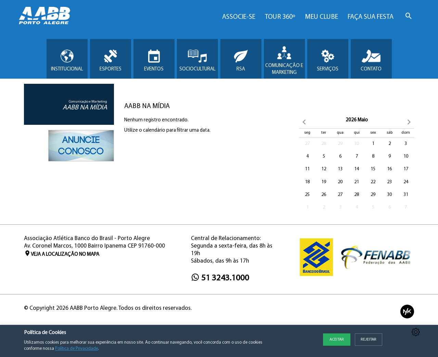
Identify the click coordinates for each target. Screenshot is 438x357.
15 (373, 169)
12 (323, 169)
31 (405, 194)
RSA (241, 61)
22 (373, 182)
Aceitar (337, 340)
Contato (371, 61)
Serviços (327, 61)
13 (340, 169)
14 (356, 169)
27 (307, 143)
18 (307, 182)
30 (356, 143)
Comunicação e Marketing (284, 60)
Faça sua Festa (371, 17)
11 (307, 169)
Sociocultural (197, 61)
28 (323, 143)
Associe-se (238, 17)
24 (405, 182)
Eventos (154, 61)
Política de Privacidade (76, 348)
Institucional (67, 61)
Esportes (110, 61)
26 (323, 194)
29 (340, 143)
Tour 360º (280, 17)
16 (389, 169)
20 (340, 182)
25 (307, 194)
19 (323, 182)
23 (389, 182)
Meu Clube (321, 17)
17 (405, 169)
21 (356, 182)
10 (405, 156)
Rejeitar (368, 340)
